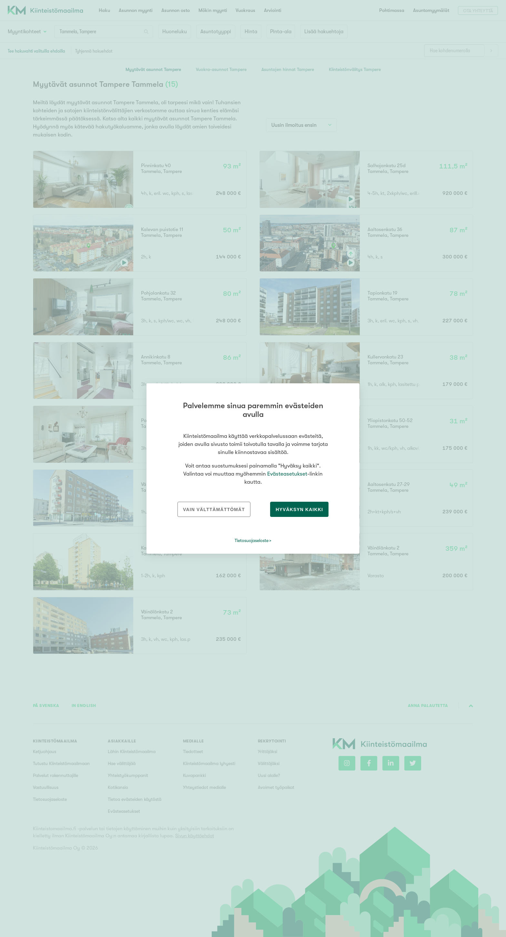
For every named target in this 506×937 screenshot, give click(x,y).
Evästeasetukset (287, 474)
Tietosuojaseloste (251, 540)
